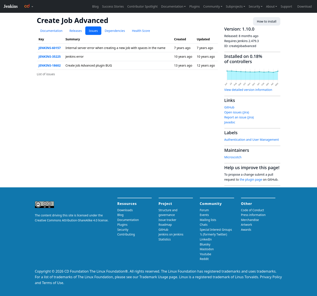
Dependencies (115, 31)
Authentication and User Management (251, 139)
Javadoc (229, 122)
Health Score (141, 31)
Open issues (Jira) (236, 112)
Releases (75, 31)
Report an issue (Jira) (239, 117)
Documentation (51, 31)
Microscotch (232, 157)
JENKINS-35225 (50, 56)
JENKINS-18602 (50, 65)
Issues (93, 31)
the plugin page (251, 179)
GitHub (229, 107)
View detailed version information (248, 90)
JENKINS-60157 (50, 48)
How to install (266, 21)
